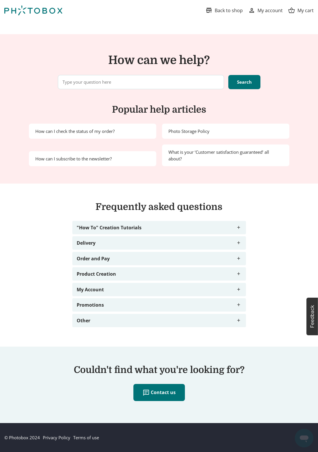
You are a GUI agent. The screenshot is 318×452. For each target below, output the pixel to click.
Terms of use (86, 437)
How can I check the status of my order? (75, 131)
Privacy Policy (56, 437)
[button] (312, 316)
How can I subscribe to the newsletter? (73, 159)
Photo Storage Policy (188, 131)
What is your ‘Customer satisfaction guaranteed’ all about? (218, 155)
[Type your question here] (141, 82)
